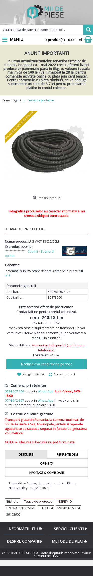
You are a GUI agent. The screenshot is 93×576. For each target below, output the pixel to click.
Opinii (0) (46, 463)
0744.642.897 (14, 400)
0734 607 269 (14, 391)
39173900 (13, 514)
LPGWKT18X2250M (20, 508)
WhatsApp (45, 391)
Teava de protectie (38, 501)
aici (7, 275)
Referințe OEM (67, 454)
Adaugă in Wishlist (33, 374)
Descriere (26, 454)
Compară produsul (64, 374)
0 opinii (32, 251)
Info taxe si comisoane (46, 473)
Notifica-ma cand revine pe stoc (46, 364)
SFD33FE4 (46, 508)
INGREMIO (64, 501)
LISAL (55, 556)
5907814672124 (68, 508)
